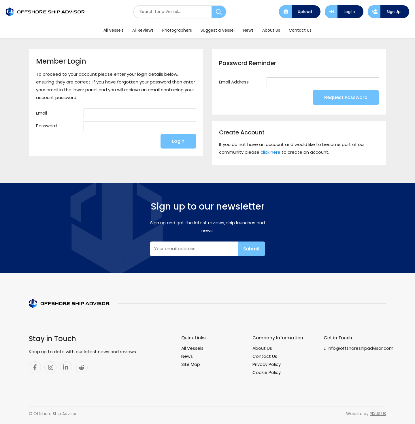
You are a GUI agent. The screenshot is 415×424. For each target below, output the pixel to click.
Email (41, 113)
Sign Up (393, 11)
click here (270, 152)
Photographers (177, 30)
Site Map (190, 364)
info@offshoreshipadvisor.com (360, 348)
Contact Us (300, 30)
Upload (305, 11)
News (248, 30)
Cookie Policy (266, 372)
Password (46, 126)
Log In (349, 11)
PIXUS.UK (378, 414)
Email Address (234, 82)
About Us (271, 30)
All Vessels (113, 30)
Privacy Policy (266, 364)
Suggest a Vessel (218, 30)
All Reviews (143, 30)
